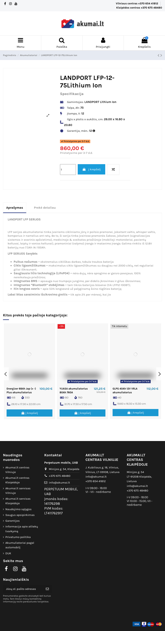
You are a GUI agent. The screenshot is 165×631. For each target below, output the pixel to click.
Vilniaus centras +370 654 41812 (137, 3)
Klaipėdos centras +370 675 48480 (139, 7)
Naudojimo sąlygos (18, 509)
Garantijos (12, 520)
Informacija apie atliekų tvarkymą (21, 529)
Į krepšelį (91, 169)
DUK (8, 553)
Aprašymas (14, 207)
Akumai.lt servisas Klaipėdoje (17, 501)
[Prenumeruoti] (47, 589)
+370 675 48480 (59, 476)
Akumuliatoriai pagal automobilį (19, 545)
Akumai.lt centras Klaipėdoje (17, 480)
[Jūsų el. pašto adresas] (23, 589)
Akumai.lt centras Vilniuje (17, 470)
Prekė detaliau (45, 207)
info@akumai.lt (59, 482)
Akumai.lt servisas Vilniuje (17, 491)
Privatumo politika (18, 537)
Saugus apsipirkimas (20, 515)
